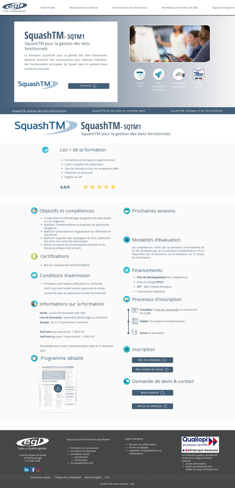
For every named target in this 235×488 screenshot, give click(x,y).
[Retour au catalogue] (152, 406)
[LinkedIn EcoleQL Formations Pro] (26, 469)
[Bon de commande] (152, 360)
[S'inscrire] (88, 86)
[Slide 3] (173, 58)
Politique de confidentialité (68, 477)
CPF (148, 313)
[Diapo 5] (170, 58)
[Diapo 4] (166, 58)
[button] (152, 393)
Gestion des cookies (40, 477)
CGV (107, 477)
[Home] (58, 388)
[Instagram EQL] (38, 469)
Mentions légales (93, 477)
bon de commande (167, 309)
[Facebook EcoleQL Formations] (32, 469)
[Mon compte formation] (152, 369)
